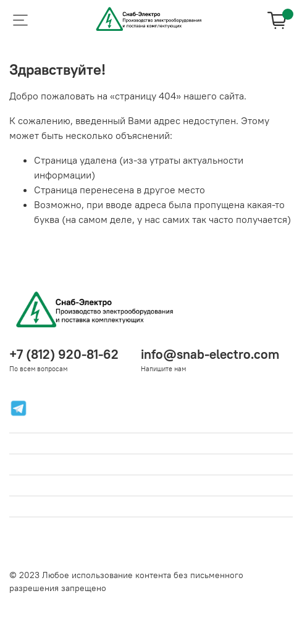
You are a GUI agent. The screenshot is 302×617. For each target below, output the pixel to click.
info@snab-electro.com (210, 354)
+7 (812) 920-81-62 (64, 354)
